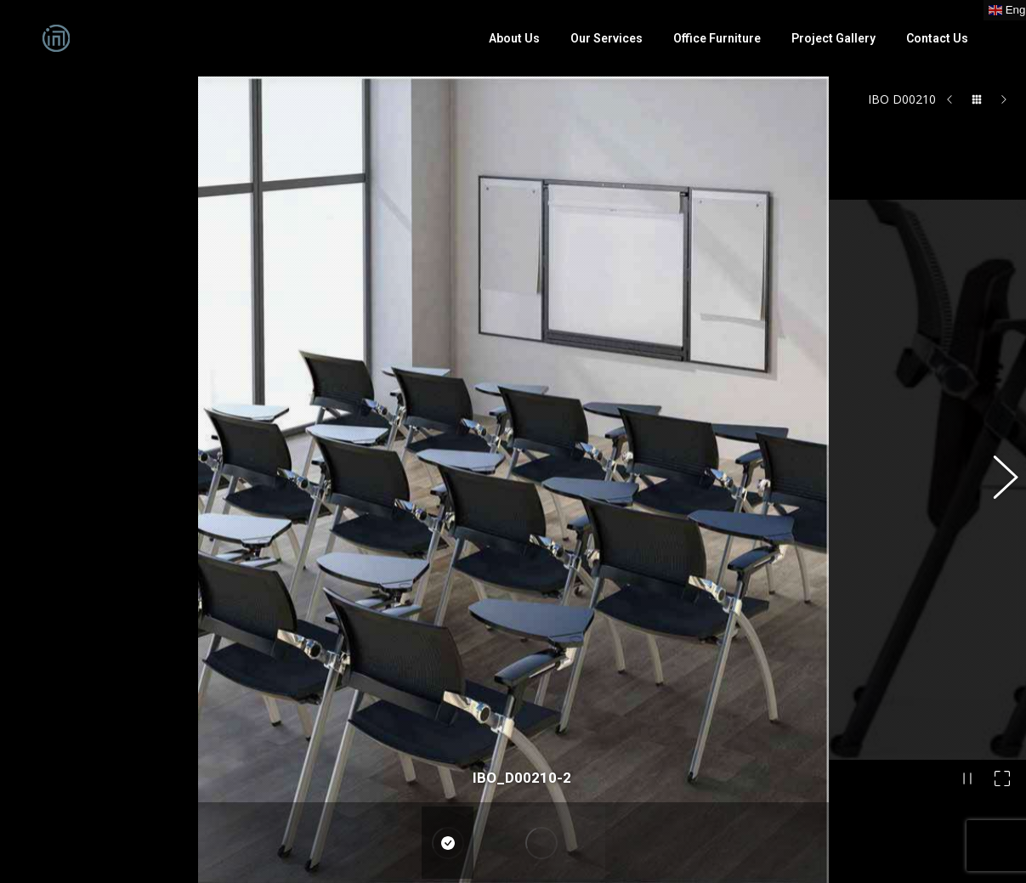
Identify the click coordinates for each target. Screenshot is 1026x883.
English (320, 828)
